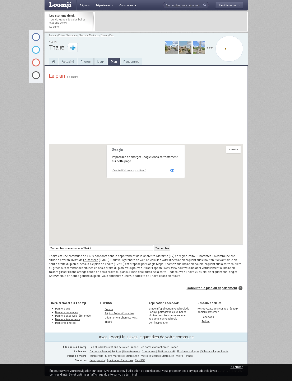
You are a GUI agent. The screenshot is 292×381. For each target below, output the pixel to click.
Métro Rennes (184, 355)
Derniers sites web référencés (73, 315)
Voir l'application (158, 322)
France (52, 35)
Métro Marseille (114, 355)
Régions (116, 351)
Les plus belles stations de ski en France (114, 347)
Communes (149, 351)
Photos (86, 62)
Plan (111, 35)
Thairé (104, 35)
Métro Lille (168, 355)
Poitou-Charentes (67, 35)
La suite (54, 26)
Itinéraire (233, 149)
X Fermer (237, 367)
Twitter (206, 321)
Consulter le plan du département (212, 288)
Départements (131, 351)
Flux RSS (106, 303)
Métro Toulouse (150, 355)
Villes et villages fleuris (214, 351)
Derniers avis (62, 308)
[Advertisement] (171, 21)
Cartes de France (100, 351)
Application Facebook (120, 360)
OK (172, 170)
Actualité (68, 62)
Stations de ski (166, 351)
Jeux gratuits (97, 360)
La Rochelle (90, 260)
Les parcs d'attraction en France (159, 347)
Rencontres (131, 62)
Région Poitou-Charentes (119, 313)
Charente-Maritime (89, 35)
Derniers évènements (67, 319)
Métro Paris (96, 355)
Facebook (208, 317)
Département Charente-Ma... (121, 317)
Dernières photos (65, 322)
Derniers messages (66, 312)
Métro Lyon (132, 355)
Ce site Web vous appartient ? (129, 170)
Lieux (100, 62)
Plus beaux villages (188, 351)
